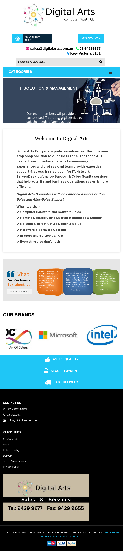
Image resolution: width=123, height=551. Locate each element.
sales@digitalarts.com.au (22, 420)
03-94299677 (14, 414)
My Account (91, 38)
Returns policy (11, 450)
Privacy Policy (11, 466)
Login (6, 444)
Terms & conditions (14, 461)
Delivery (7, 455)
